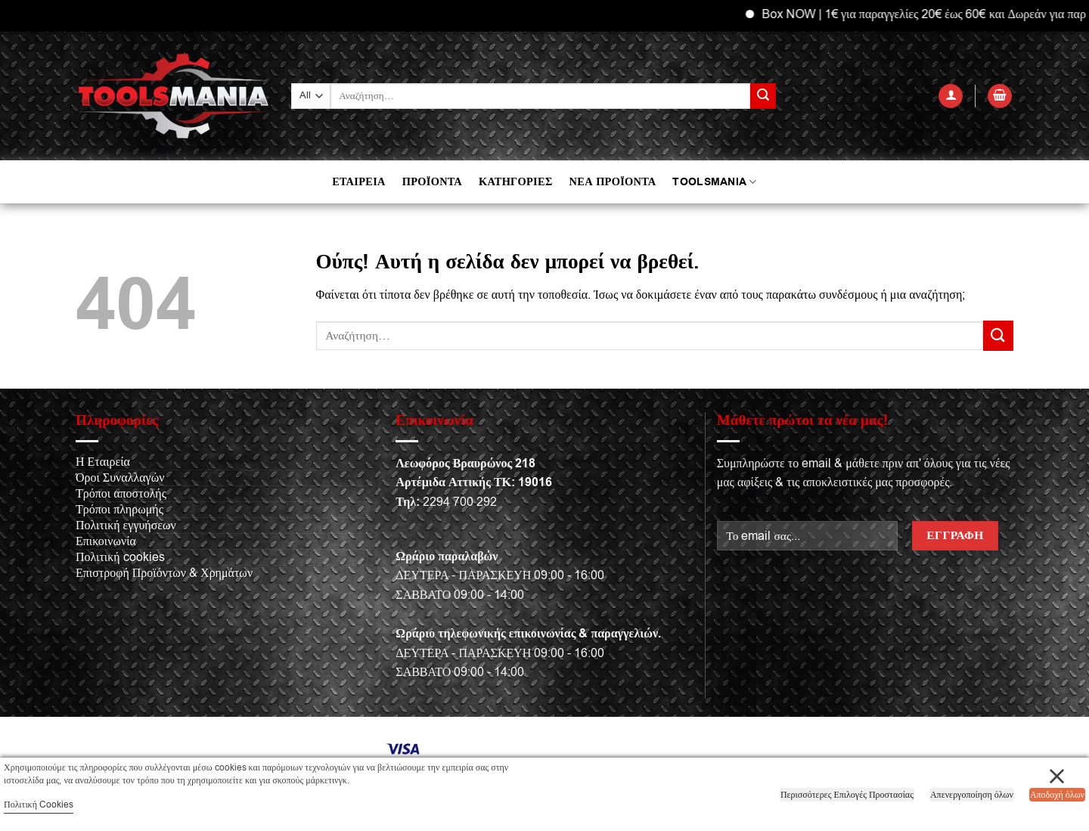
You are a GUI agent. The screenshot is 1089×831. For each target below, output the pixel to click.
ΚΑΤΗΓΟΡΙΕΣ (516, 182)
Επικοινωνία (106, 541)
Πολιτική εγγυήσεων (126, 525)
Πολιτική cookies (120, 557)
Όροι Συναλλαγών (120, 477)
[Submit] (763, 96)
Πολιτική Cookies (38, 804)
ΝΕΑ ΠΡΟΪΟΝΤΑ (612, 182)
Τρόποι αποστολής (121, 493)
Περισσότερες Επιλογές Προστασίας (847, 795)
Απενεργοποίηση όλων (971, 795)
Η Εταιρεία (103, 462)
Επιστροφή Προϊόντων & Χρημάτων (164, 573)
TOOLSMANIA (714, 182)
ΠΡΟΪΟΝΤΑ (432, 182)
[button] (951, 96)
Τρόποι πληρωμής (119, 509)
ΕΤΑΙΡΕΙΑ (358, 182)
